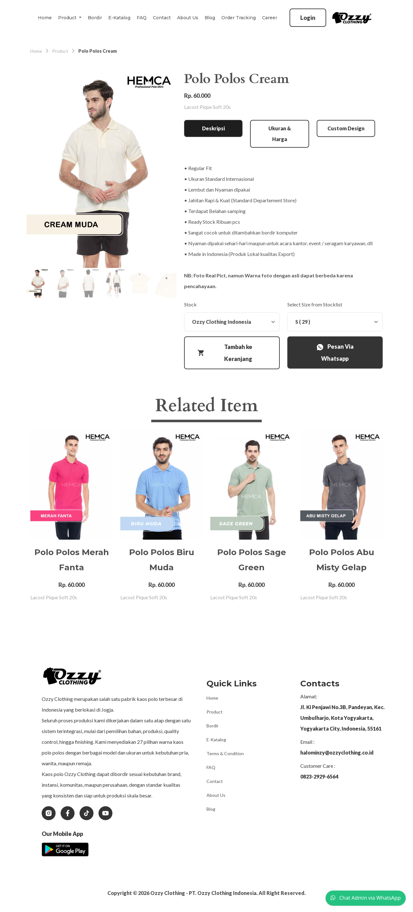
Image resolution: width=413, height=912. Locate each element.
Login (307, 17)
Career (269, 18)
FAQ (142, 18)
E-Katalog (119, 18)
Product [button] (68, 18)
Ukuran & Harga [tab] (279, 133)
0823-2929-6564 (319, 776)
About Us (187, 18)
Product (214, 711)
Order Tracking (238, 18)
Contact (162, 18)
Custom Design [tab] (345, 128)
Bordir (95, 18)
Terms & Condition (225, 753)
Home (45, 18)
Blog (210, 18)
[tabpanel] (283, 227)
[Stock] (232, 321)
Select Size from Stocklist (314, 304)
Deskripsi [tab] (213, 128)
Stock (190, 304)
